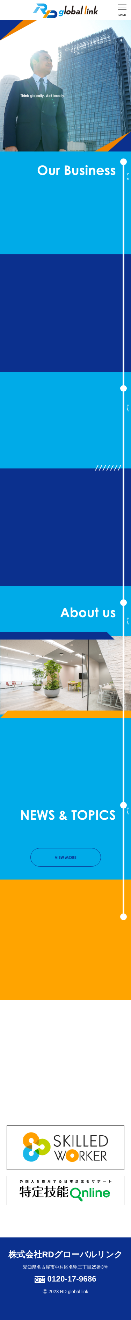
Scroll (128, 176)
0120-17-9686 (65, 1279)
